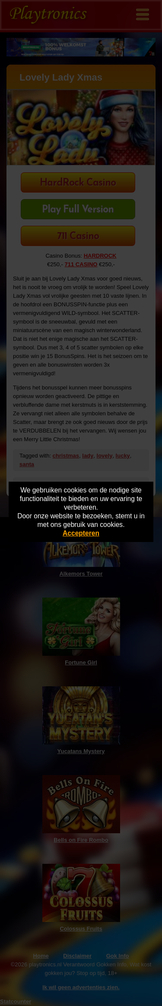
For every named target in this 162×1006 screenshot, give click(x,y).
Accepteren (81, 533)
